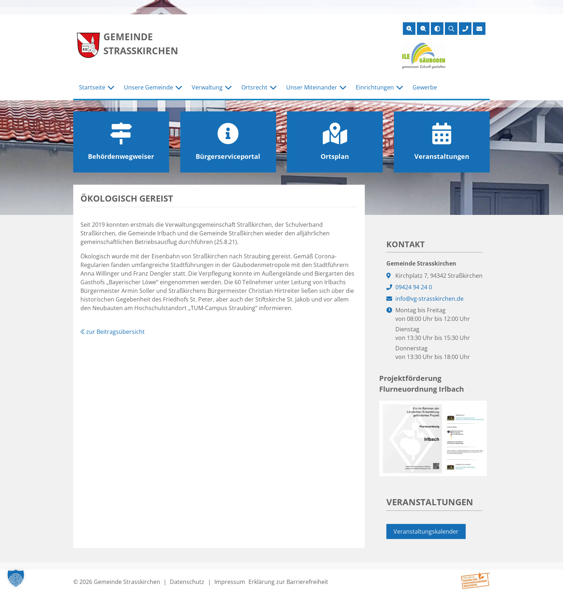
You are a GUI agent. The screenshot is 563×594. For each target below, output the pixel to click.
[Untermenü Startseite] (111, 87)
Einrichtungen (375, 87)
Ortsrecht (254, 87)
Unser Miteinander (311, 87)
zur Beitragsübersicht (112, 332)
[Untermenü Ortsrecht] (273, 87)
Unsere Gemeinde (148, 87)
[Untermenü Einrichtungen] (399, 87)
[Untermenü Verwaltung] (228, 87)
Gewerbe (425, 87)
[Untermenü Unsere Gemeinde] (179, 87)
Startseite (92, 87)
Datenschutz (187, 582)
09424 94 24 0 (413, 287)
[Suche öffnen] (451, 28)
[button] (16, 578)
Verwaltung (207, 87)
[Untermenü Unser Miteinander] (343, 87)
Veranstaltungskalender (426, 531)
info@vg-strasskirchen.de (429, 299)
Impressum (229, 582)
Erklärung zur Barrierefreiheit (288, 582)
